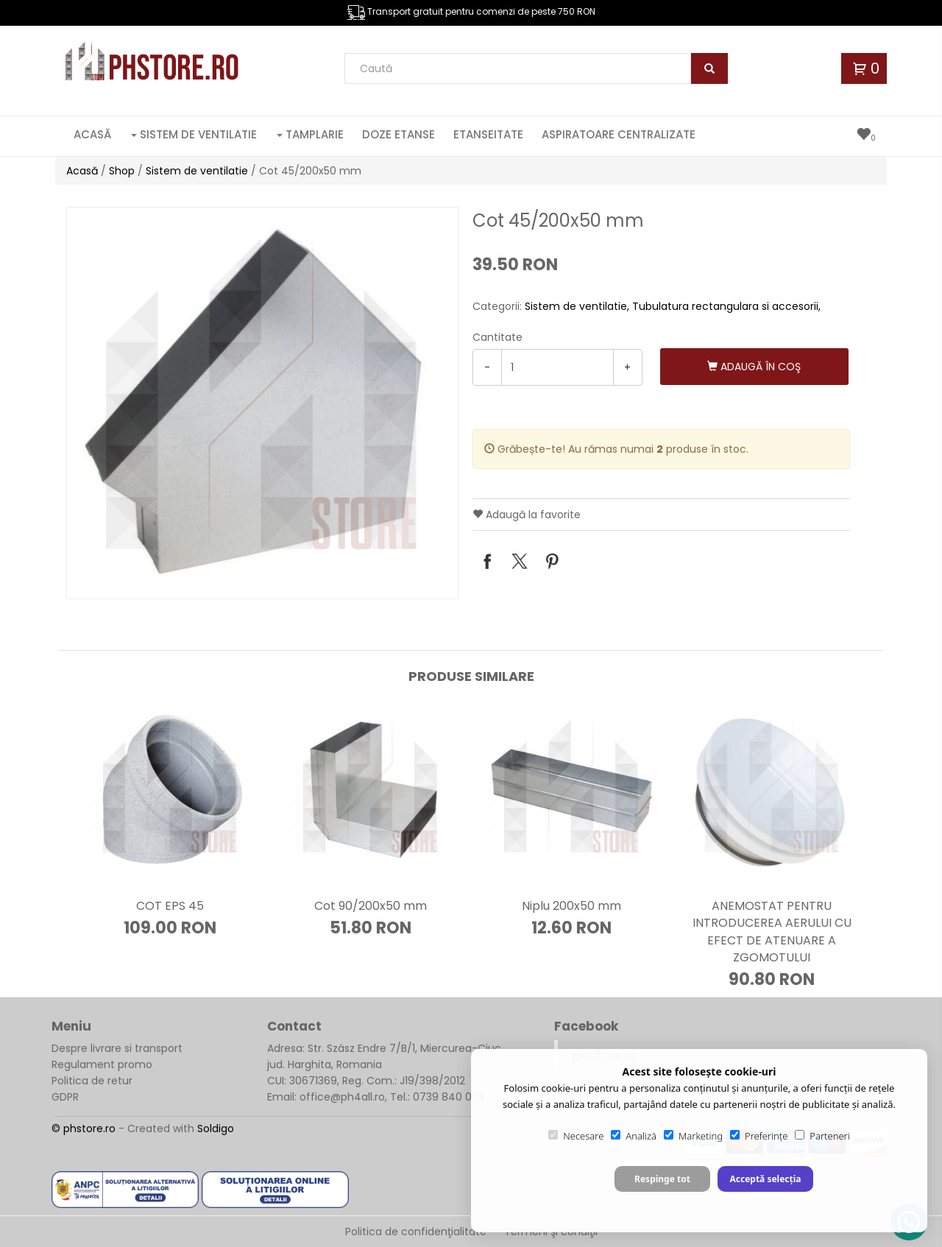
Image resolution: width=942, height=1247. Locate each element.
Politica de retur (92, 1080)
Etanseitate (488, 134)
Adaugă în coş (754, 366)
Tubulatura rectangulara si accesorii (725, 306)
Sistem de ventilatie (194, 134)
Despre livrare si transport (117, 1048)
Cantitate (497, 337)
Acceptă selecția (765, 1179)
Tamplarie (310, 134)
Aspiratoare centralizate (618, 134)
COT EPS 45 (170, 905)
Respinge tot (662, 1179)
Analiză (633, 1135)
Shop (122, 170)
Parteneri (822, 1135)
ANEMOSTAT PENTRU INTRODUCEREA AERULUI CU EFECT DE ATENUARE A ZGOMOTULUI (772, 931)
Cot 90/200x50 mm (370, 905)
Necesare (575, 1135)
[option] (262, 403)
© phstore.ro (84, 1128)
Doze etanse (398, 134)
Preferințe (758, 1135)
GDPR (65, 1096)
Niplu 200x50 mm (571, 905)
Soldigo (215, 1128)
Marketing (693, 1135)
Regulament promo (102, 1064)
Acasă (92, 134)
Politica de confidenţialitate (415, 1231)
